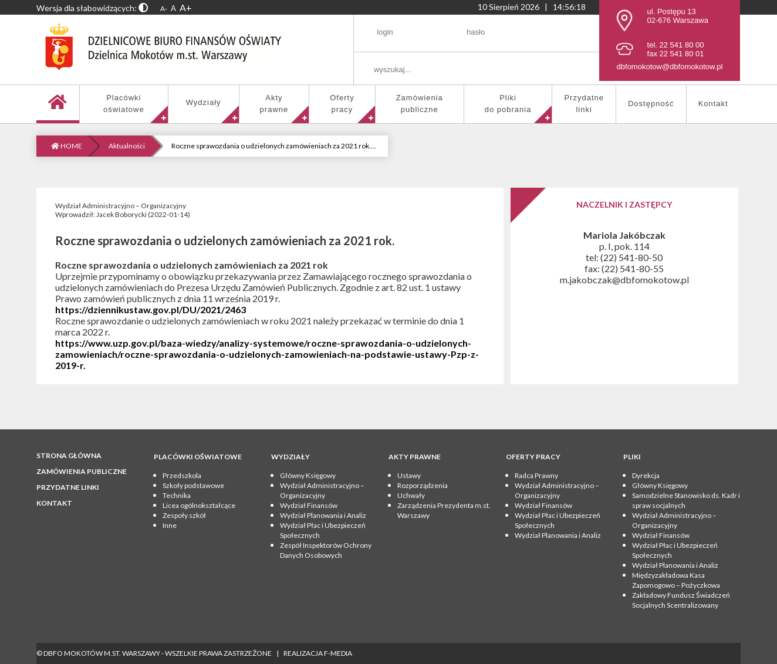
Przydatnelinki (584, 103)
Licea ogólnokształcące (199, 505)
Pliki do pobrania (508, 103)
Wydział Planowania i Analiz (323, 515)
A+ (186, 7)
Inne (170, 525)
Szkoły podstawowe (193, 485)
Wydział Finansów (308, 505)
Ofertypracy (342, 103)
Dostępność (651, 103)
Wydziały (203, 102)
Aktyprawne (274, 103)
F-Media (338, 653)
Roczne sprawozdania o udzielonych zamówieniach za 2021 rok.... (273, 145)
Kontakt (713, 103)
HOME (66, 145)
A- (163, 8)
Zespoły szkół (184, 515)
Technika (177, 495)
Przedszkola (182, 475)
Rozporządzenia (422, 485)
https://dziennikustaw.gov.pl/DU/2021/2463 (150, 309)
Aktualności (127, 145)
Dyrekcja (646, 475)
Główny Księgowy (308, 475)
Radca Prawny (536, 475)
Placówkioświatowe (123, 103)
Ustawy (409, 475)
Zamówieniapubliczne (419, 103)
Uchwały (411, 495)
